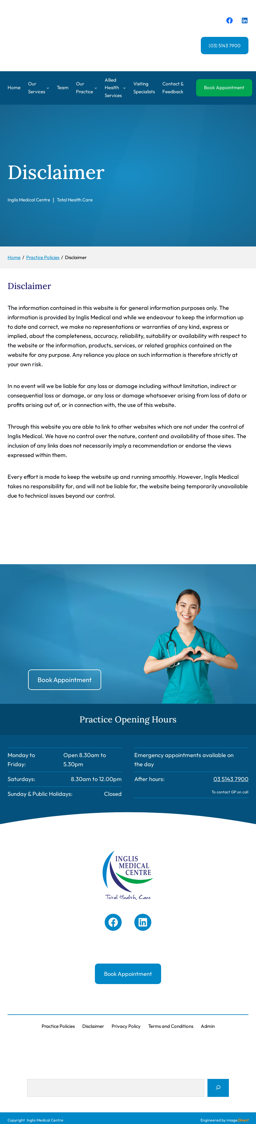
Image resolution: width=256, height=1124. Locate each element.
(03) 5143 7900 (225, 46)
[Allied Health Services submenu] (124, 87)
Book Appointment (224, 87)
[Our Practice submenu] (95, 87)
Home (14, 87)
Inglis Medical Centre (45, 1120)
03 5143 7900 (230, 779)
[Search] (218, 1088)
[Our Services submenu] (47, 87)
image (237, 1120)
